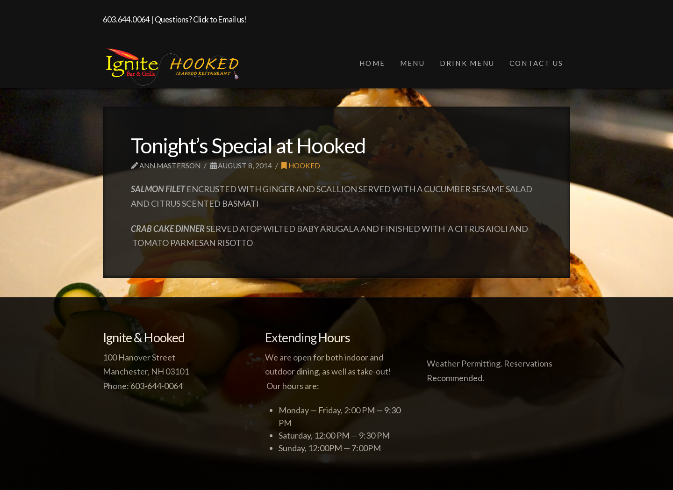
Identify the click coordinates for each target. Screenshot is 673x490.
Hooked (300, 165)
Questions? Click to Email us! (201, 19)
